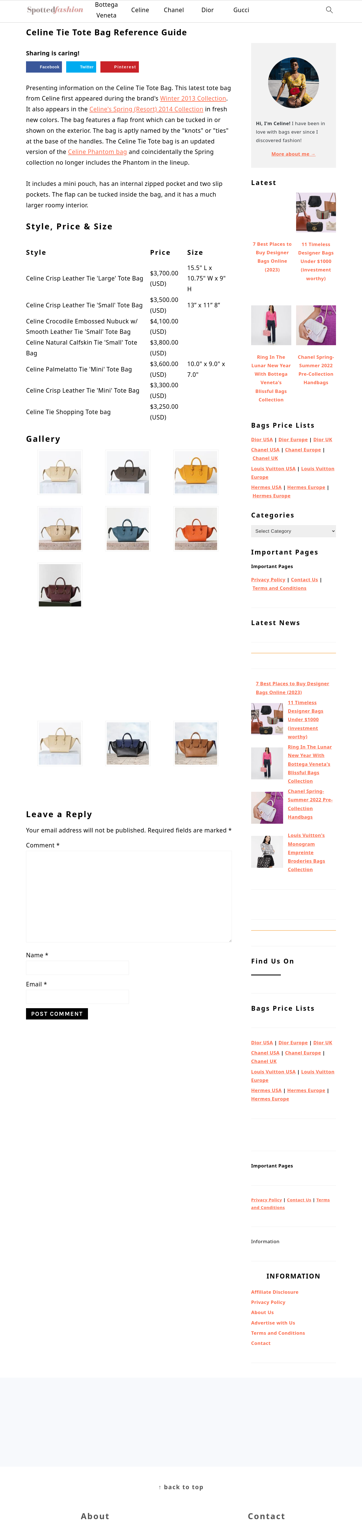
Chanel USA (265, 449)
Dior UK (322, 439)
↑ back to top (181, 1487)
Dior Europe (293, 439)
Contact (261, 1343)
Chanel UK (265, 458)
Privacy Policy (268, 579)
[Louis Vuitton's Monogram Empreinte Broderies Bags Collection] (267, 853)
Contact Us (304, 579)
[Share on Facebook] (44, 67)
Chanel (174, 10)
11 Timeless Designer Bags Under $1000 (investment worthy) (306, 719)
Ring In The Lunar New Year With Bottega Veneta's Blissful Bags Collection (310, 763)
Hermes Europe (306, 487)
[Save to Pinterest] (119, 67)
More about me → (294, 154)
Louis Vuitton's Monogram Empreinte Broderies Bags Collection (306, 852)
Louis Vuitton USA (273, 468)
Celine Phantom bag (97, 152)
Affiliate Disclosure (275, 1292)
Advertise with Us (273, 1322)
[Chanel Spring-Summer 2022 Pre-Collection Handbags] (267, 809)
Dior (207, 10)
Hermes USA (266, 487)
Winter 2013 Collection (193, 98)
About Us (262, 1312)
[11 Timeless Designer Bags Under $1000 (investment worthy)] (267, 720)
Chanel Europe (303, 449)
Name (37, 955)
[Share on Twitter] (81, 67)
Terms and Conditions (280, 588)
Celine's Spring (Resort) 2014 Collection (146, 109)
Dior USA (262, 439)
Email (36, 984)
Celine (140, 10)
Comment (43, 845)
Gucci (241, 10)
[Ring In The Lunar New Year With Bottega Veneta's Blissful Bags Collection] (267, 764)
